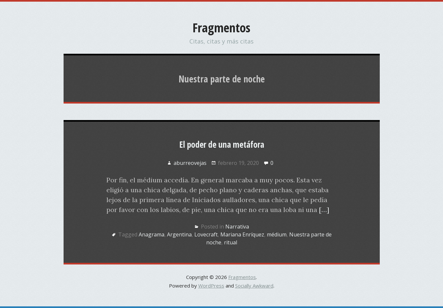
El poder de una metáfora (221, 144)
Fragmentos (221, 27)
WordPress (211, 285)
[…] (324, 209)
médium (277, 234)
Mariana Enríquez (242, 234)
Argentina (179, 234)
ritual (230, 242)
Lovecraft (206, 234)
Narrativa (237, 226)
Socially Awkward (254, 285)
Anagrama (151, 234)
